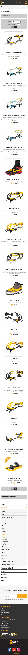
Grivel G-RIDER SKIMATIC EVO (14, 449)
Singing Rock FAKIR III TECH (14, 147)
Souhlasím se (13, 599)
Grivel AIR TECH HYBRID (14, 239)
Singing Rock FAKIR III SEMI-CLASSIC (14, 115)
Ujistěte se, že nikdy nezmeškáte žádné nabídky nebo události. (15, 591)
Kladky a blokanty (6, 526)
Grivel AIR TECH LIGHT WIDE (14, 52)
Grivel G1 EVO (14, 329)
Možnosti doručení (5, 627)
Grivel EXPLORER (14, 300)
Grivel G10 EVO (14, 358)
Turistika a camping (7, 561)
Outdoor (6, 7)
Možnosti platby (4, 625)
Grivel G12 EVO (14, 418)
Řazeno (9, 21)
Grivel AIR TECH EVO (14, 208)
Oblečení (4, 555)
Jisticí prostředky (6, 520)
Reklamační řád (4, 621)
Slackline (4, 546)
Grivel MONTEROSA (14, 478)
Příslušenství (5, 541)
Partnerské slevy (4, 623)
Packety (3, 523)
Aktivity (3, 574)
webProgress (16, 653)
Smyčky (3, 544)
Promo (3, 552)
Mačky (12, 7)
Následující (15, 27)
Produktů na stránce (12, 24)
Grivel (3, 571)
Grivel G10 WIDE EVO (14, 388)
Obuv (3, 558)
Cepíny (3, 531)
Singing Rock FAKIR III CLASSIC (14, 83)
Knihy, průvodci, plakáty (8, 564)
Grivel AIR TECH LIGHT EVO (14, 270)
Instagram (18, 649)
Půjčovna (4, 577)
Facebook (9, 649)
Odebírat (22, 596)
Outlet (3, 504)
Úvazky (3, 511)
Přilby (3, 528)
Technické (5, 539)
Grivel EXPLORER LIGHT (14, 179)
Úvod (1, 7)
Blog (2, 580)
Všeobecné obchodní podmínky (8, 620)
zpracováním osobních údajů (16, 599)
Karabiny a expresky (7, 517)
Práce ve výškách (7, 568)
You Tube (14, 649)
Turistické (5, 537)
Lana (2, 514)
